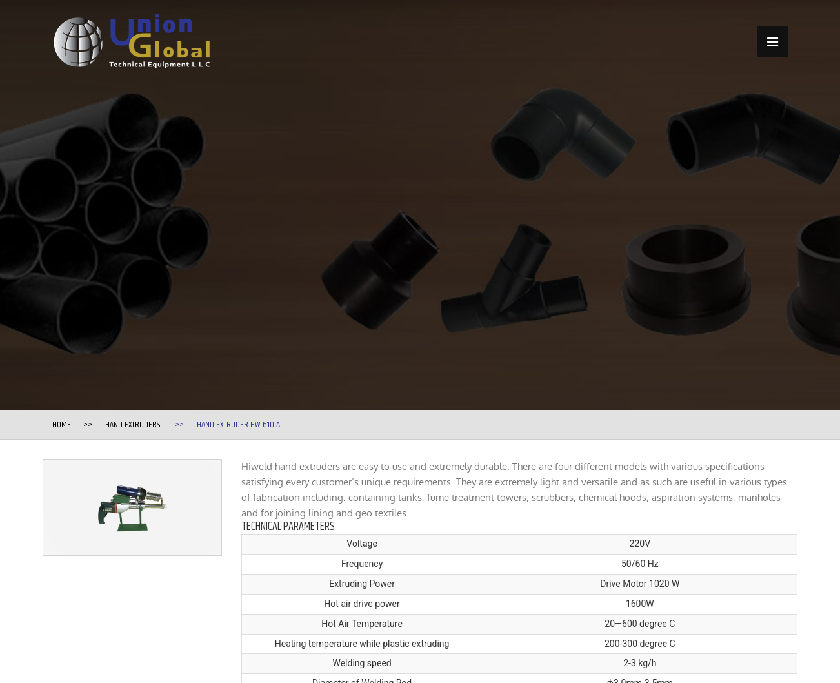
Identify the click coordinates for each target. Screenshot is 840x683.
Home (61, 425)
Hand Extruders (132, 425)
